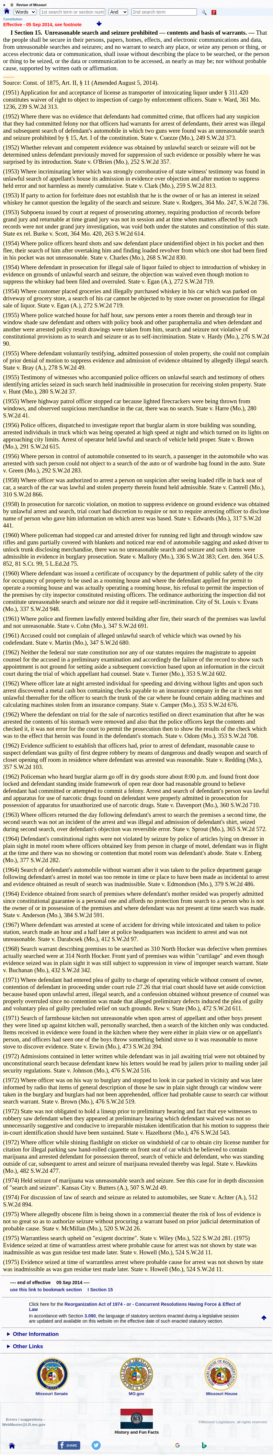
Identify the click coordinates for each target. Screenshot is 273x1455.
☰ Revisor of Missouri (27, 5)
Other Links (28, 1346)
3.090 (90, 1315)
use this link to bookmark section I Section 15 (61, 1289)
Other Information (36, 1334)
